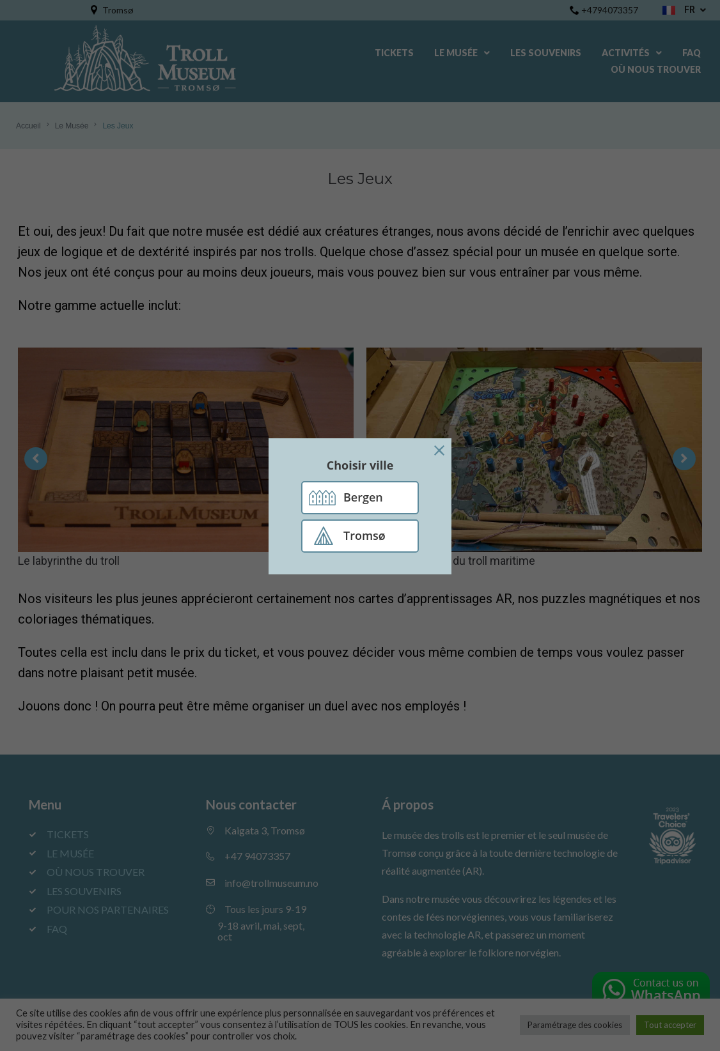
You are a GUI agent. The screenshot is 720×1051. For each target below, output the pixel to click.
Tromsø (364, 535)
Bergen (363, 497)
